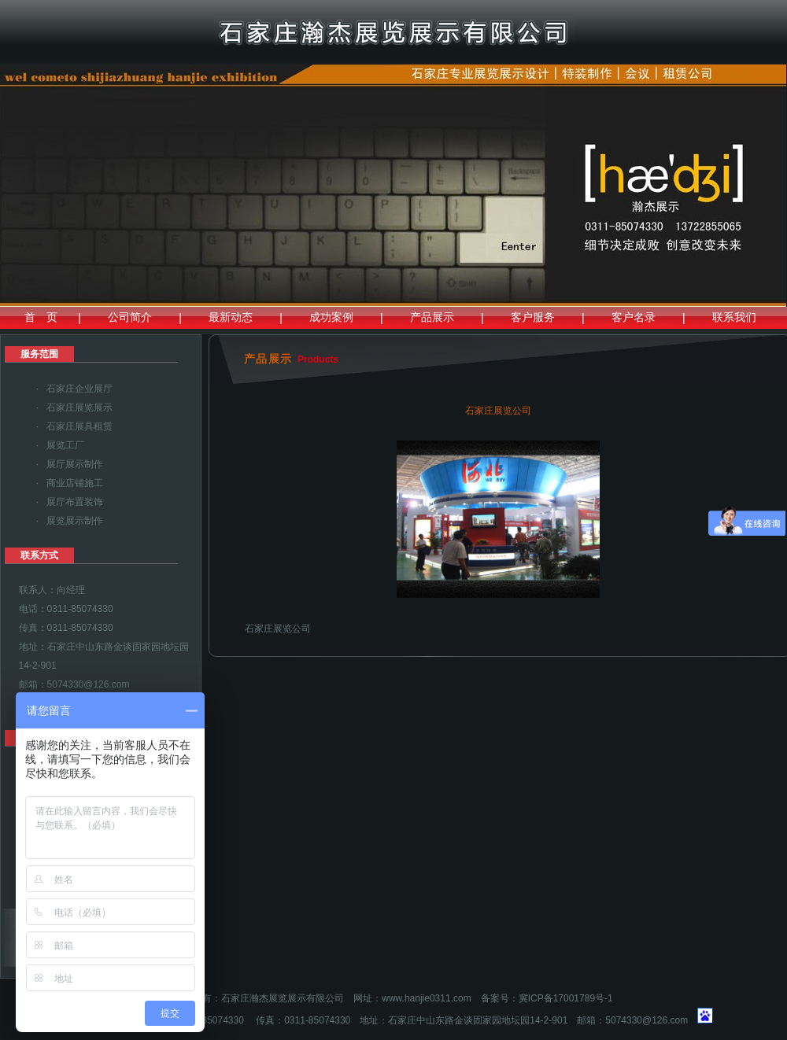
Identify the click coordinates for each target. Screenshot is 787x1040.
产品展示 (432, 317)
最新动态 (231, 317)
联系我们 (734, 317)
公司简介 (130, 317)
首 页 (40, 317)
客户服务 (533, 317)
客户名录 (633, 317)
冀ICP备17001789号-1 (566, 998)
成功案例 (331, 317)
